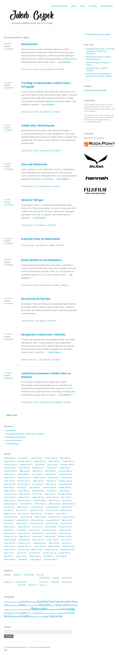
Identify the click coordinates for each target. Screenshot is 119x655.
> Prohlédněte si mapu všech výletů (97, 34)
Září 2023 (36, 471)
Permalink (60, 69)
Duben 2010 (34, 556)
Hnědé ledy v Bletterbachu (38, 125)
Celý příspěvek (65, 62)
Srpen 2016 (60, 514)
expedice (27, 575)
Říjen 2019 (23, 494)
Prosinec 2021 (23, 481)
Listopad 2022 (64, 474)
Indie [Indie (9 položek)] (6, 605)
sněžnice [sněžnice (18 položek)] (25, 613)
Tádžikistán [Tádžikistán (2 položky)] (53, 613)
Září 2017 (7, 510)
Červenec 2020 (48, 487)
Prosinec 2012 (23, 543)
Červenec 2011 (48, 553)
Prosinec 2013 (9, 536)
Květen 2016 (39, 517)
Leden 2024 (64, 468)
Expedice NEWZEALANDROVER (95, 90)
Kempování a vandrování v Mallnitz (43, 334)
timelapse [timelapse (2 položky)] (46, 613)
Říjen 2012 (53, 543)
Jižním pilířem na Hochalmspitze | (98, 74)
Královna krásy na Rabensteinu (40, 238)
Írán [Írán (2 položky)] (41, 617)
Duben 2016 (53, 517)
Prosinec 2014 (64, 527)
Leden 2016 (21, 520)
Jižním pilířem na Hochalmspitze (41, 260)
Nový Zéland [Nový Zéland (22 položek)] (62, 605)
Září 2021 (49, 481)
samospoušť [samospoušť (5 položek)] (53, 609)
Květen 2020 (8, 491)
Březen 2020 (36, 491)
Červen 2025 (38, 461)
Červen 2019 (8, 497)
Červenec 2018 (9, 504)
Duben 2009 (8, 559)
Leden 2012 (35, 550)
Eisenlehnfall (29, 44)
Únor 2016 (8, 520)
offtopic (7, 582)
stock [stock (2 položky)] (32, 613)
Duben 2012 (67, 546)
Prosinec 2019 (9, 494)
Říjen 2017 (66, 507)
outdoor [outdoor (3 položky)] (7, 610)
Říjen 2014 (8, 530)
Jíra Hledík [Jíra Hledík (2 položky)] (29, 605)
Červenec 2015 (35, 523)
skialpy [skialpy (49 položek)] (70, 609)
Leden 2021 (49, 484)
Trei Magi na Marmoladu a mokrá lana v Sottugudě (25, 434)
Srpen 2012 (8, 546)
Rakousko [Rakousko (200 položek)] (39, 609)
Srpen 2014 (33, 530)
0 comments (8, 49)
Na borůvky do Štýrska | (95, 57)
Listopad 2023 (9, 471)
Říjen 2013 (23, 536)
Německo (43, 245)
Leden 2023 (49, 474)
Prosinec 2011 (50, 550)
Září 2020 (20, 487)
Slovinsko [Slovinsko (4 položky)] (16, 613)
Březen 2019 (51, 497)
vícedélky (51, 245)
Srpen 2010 (20, 556)
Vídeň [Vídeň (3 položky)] (33, 617)
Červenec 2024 (66, 465)
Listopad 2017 (51, 507)
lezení (36, 69)
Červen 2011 (63, 553)
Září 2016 (47, 514)
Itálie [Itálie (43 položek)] (21, 605)
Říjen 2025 (64, 458)
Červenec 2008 (49, 559)
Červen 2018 (25, 504)
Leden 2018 (21, 507)
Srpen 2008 (34, 559)
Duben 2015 (8, 527)
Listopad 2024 (25, 465)
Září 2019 (35, 494)
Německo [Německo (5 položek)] (74, 605)
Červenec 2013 (63, 536)
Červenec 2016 (9, 517)
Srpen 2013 (49, 536)
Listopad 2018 (38, 500)
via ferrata (65, 582)
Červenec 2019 (63, 494)
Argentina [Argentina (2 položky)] (15, 602)
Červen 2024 (8, 468)
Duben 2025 (53, 461)
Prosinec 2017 (35, 507)
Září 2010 (7, 556)
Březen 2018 (67, 504)
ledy (45, 69)
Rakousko (51, 69)
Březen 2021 (22, 484)
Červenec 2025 (23, 461)
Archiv (74, 6)
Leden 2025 (67, 461)
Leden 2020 (63, 491)
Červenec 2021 (64, 481)
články (15, 575)
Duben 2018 (53, 504)
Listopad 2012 (38, 543)
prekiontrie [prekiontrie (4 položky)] (26, 610)
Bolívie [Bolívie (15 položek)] (27, 601)
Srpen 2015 (20, 523)
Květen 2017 (65, 510)
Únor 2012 (22, 550)
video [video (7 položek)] (16, 616)
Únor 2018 (8, 507)
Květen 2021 (8, 484)
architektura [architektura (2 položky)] (8, 602)
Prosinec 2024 (9, 465)
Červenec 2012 (23, 546)
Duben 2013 (37, 540)
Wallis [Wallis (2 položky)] (38, 617)
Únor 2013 (65, 540)
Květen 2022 (38, 478)
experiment (43, 578)
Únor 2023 (36, 474)
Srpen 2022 (8, 478)
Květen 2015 (65, 523)
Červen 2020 (63, 487)
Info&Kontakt (107, 6)
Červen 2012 (38, 546)
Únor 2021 (36, 484)
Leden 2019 (8, 500)
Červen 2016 (25, 517)
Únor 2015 (36, 527)
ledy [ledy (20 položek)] (40, 605)
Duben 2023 (22, 474)
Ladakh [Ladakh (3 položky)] (35, 605)
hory (35, 186)
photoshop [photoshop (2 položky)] (14, 610)
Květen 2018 (39, 504)
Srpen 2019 (49, 494)
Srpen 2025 (8, 461)
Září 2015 (7, 523)
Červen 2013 (8, 540)
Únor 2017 (22, 514)
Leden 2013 (8, 543)
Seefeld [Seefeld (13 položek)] (62, 609)
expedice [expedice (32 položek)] (42, 601)
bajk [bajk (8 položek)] (21, 602)
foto (31, 69)
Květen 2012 (53, 546)
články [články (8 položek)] (46, 616)
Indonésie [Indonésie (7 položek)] (13, 605)
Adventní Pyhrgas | (93, 62)
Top (5, 650)
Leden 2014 (63, 533)
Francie (46, 402)
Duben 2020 (22, 491)
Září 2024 (38, 465)
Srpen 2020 (33, 487)
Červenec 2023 (64, 471)
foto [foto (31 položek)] (51, 601)
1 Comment (8, 130)
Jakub (26, 38)
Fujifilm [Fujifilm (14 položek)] (67, 601)
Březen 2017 (8, 514)
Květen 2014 (8, 533)
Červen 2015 (50, 523)
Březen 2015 (22, 527)
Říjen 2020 (8, 487)
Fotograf (93, 6)
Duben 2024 (23, 468)
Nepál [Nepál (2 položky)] (53, 605)
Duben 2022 (52, 478)
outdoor (18, 582)
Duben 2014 (22, 533)
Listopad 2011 (65, 550)
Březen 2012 (8, 550)
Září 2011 (20, 553)
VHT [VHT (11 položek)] (68, 613)
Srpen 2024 (51, 465)
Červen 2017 (50, 510)
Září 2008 (21, 559)
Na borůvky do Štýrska (35, 298)
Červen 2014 (63, 530)
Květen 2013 (23, 540)
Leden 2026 (35, 458)
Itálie (46, 112)
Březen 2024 (37, 468)
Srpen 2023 (49, 471)
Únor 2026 (22, 458)
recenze (42, 582)
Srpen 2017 (20, 510)
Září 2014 (20, 530)
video (41, 585)
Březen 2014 (36, 533)
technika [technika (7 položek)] (38, 613)
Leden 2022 (8, 481)
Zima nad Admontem (34, 164)
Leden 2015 (49, 527)
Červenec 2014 (48, 530)
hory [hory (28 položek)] (75, 601)
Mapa (82, 6)
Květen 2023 (8, 474)
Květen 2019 (23, 497)
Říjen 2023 (24, 471)
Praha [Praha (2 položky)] (20, 610)
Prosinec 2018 (23, 500)
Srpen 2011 (33, 553)
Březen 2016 (67, 517)
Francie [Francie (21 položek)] (58, 601)
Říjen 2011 (8, 553)
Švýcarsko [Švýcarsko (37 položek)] (55, 616)
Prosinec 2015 (35, 520)
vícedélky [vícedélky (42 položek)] (25, 616)
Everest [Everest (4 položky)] (33, 602)
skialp (53, 582)
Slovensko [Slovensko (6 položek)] (8, 613)
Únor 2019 (65, 497)
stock (55, 578)
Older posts (10, 415)
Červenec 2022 (23, 478)
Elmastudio (46, 647)
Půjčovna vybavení (59, 6)
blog (5, 575)
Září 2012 (65, 543)
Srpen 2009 (60, 556)
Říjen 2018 (53, 500)
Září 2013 (35, 536)
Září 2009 (47, 556)
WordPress (24, 647)
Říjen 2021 (37, 481)
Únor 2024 (51, 468)
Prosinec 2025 (50, 458)
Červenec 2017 (35, 510)
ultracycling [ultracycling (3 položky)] (61, 613)
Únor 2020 (50, 491)
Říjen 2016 (35, 514)
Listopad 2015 (51, 520)
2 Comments (8, 339)
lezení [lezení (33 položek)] (47, 605)
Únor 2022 (66, 478)
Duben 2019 (37, 497)
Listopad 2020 (64, 484)
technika (65, 578)
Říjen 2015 (66, 520)
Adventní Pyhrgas (32, 200)
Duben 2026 (8, 458)
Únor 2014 (50, 533)
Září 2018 (65, 500)
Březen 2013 (51, 540)
